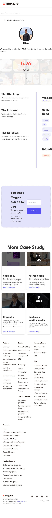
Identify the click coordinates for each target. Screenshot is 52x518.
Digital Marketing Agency (12, 465)
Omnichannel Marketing (11, 445)
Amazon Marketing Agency (12, 475)
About (20, 369)
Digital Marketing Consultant (40, 404)
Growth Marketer (40, 384)
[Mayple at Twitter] (37, 496)
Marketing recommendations (9, 363)
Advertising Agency (9, 472)
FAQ (35, 356)
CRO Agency (7, 478)
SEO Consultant (39, 396)
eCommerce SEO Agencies (12, 485)
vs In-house (7, 383)
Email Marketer (39, 369)
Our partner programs (22, 402)
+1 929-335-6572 (21, 501)
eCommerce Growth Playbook (14, 442)
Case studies (22, 379)
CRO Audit (7, 455)
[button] (49, 3)
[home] (10, 3)
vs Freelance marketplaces (7, 387)
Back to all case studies (15, 20)
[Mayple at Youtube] (42, 496)
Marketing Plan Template (11, 435)
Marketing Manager (40, 381)
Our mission (22, 372)
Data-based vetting (10, 350)
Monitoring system (9, 359)
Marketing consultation (7, 369)
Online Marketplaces (10, 449)
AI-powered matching (7, 355)
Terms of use (22, 385)
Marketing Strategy (9, 439)
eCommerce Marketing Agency (14, 468)
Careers (21, 375)
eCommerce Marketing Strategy (14, 432)
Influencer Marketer (40, 393)
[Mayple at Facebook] (32, 496)
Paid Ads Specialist (40, 365)
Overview (6, 347)
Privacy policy (23, 382)
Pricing (20, 343)
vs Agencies (7, 380)
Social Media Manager (38, 389)
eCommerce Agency (10, 482)
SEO (19, 359)
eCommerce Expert (40, 400)
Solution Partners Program (24, 407)
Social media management (23, 355)
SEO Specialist (39, 377)
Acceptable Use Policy (23, 390)
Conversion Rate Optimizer (40, 373)
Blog (4, 429)
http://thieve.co (46, 101)
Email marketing (24, 350)
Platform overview (40, 352)
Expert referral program (23, 413)
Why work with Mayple (39, 348)
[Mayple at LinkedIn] (47, 496)
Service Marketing (9, 452)
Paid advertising (24, 347)
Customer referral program (24, 418)
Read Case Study (8, 287)
